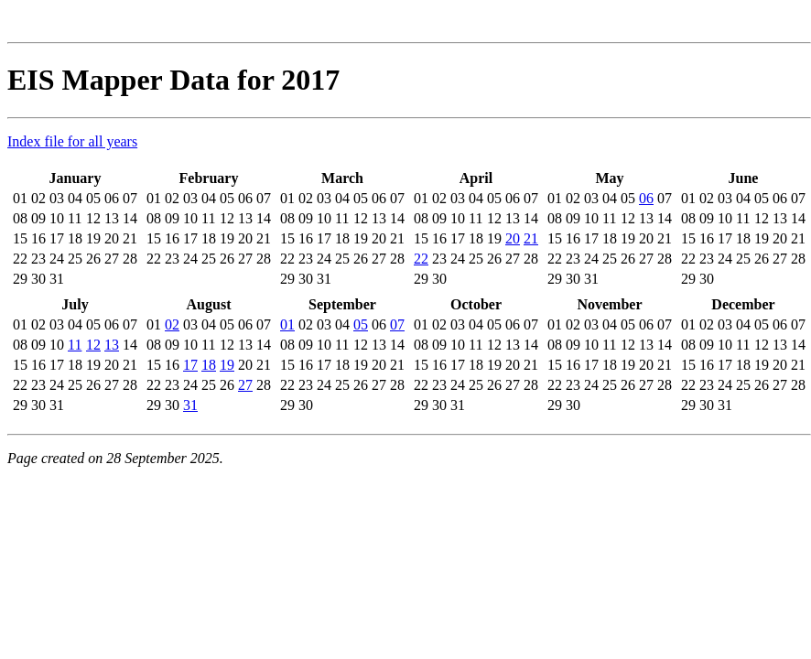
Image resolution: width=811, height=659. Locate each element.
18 (208, 365)
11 (74, 344)
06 (646, 198)
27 (245, 385)
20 (512, 238)
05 (360, 324)
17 (190, 365)
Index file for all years (72, 141)
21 (531, 238)
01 (287, 324)
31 (190, 405)
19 (227, 365)
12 (93, 344)
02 (172, 324)
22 (421, 258)
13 (111, 344)
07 (397, 324)
